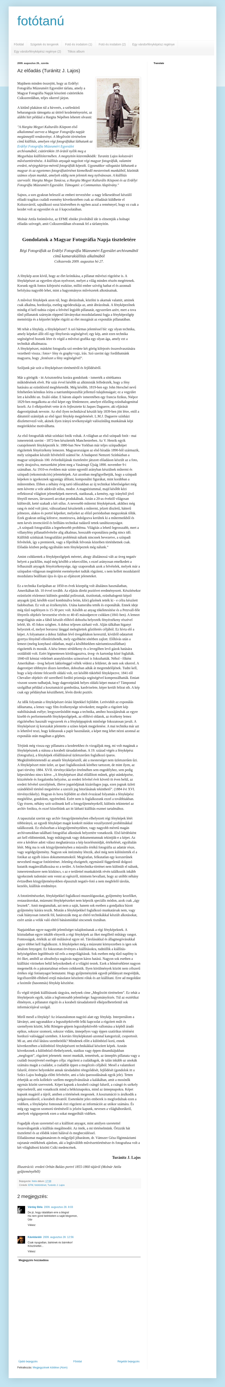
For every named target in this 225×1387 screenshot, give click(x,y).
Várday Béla (35, 1207)
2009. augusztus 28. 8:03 (58, 1207)
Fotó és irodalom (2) (112, 44)
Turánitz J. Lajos (56, 1185)
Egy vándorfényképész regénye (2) (37, 51)
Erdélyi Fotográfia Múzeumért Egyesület (45, 146)
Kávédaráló (35, 1237)
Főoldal (19, 44)
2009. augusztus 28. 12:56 (58, 1237)
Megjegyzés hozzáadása (33, 1260)
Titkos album (76, 51)
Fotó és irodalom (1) (78, 44)
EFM (30, 1185)
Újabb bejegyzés (28, 1361)
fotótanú (40, 21)
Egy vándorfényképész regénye (153, 44)
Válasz (31, 1225)
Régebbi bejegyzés (128, 1361)
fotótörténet (40, 1185)
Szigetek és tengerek (44, 44)
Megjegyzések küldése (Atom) (50, 1367)
